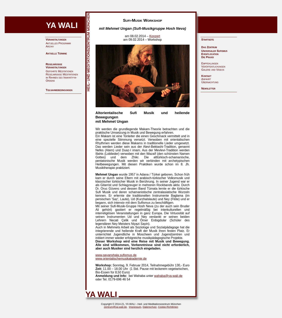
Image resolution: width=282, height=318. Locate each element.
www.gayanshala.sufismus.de (115, 255)
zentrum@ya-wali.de (115, 306)
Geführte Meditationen (59, 71)
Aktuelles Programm (58, 43)
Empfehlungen (209, 63)
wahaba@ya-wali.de (168, 275)
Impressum (135, 306)
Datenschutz (149, 306)
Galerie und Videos (212, 69)
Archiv (50, 46)
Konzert (154, 36)
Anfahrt (206, 79)
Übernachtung (210, 82)
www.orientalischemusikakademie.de (120, 258)
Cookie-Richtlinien (168, 306)
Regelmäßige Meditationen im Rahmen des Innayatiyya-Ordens (62, 77)
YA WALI (62, 25)
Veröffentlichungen (213, 66)
